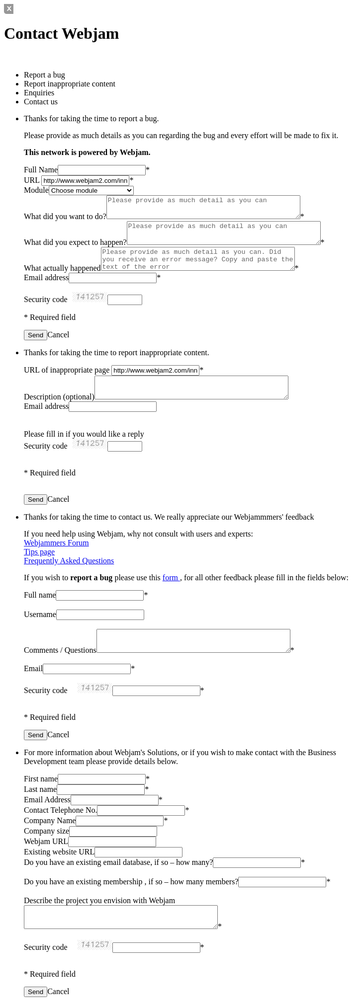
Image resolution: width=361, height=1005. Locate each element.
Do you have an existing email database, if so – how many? (118, 862)
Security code (46, 299)
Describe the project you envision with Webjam (99, 900)
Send (35, 335)
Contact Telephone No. (60, 810)
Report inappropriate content (69, 83)
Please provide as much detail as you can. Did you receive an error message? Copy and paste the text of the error (198, 259)
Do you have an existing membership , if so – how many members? (131, 881)
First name (41, 778)
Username (40, 614)
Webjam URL (46, 841)
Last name (40, 789)
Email (33, 668)
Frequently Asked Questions (69, 560)
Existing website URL (59, 852)
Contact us (41, 101)
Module (36, 190)
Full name (40, 595)
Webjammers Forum (56, 543)
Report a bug (44, 75)
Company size (46, 831)
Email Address (47, 799)
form (171, 577)
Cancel (58, 334)
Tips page (39, 551)
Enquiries (39, 92)
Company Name (50, 820)
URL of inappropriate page (67, 370)
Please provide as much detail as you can (203, 207)
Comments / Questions (60, 650)
